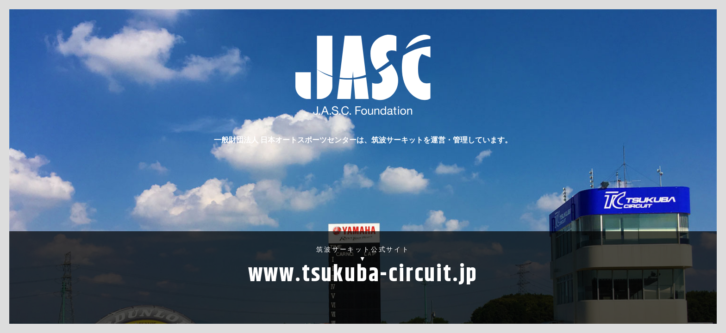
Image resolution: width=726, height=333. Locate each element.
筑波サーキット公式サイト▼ (363, 269)
